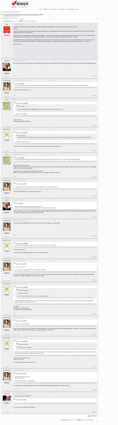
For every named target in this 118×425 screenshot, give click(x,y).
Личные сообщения (70, 9)
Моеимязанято (7, 129)
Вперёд (34, 21)
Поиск (50, 9)
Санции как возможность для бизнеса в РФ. (23, 15)
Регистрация (61, 9)
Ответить (94, 75)
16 (24, 21)
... (25, 135)
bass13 (7, 99)
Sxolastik (6, 60)
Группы (55, 9)
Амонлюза (7, 393)
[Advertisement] (43, 51)
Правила (45, 9)
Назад (11, 21)
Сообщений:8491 (7, 96)
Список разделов (5, 12)
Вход (77, 9)
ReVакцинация (7, 80)
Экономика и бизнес (15, 12)
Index (40, 9)
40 (27, 21)
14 (18, 21)
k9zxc (6, 24)
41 (28, 21)
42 (30, 21)
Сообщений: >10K (6, 57)
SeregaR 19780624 (20, 103)
